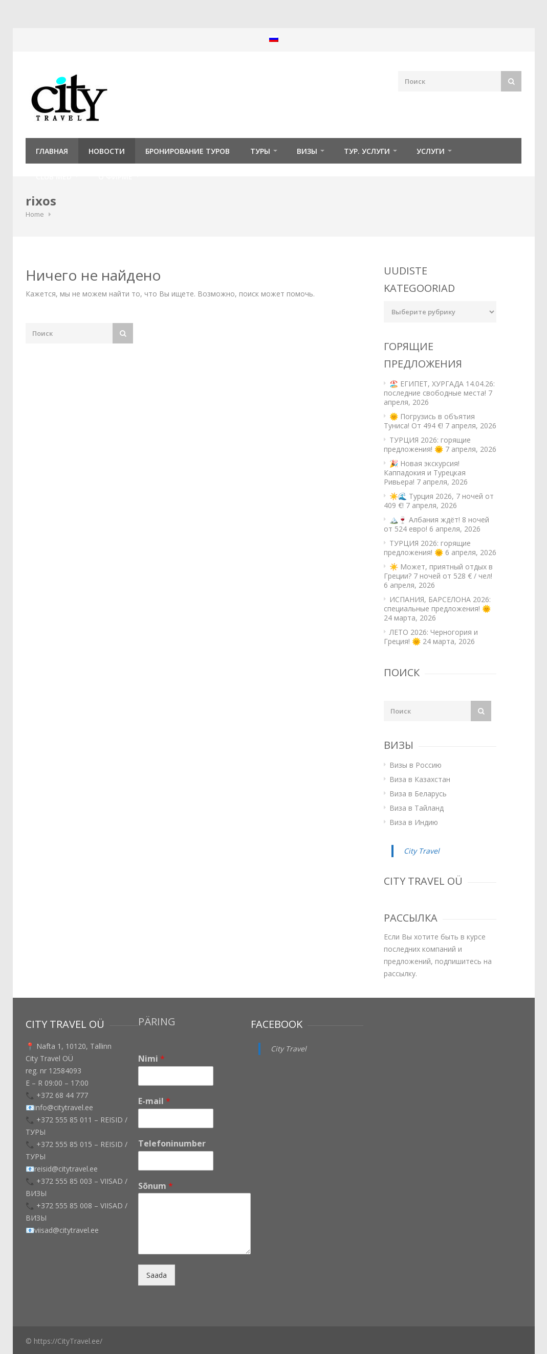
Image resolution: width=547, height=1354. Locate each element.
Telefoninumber (172, 1143)
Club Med (54, 176)
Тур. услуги (367, 151)
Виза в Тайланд (416, 808)
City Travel (422, 851)
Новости (107, 151)
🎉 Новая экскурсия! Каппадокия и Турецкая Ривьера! (425, 472)
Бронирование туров (187, 151)
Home (35, 214)
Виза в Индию (413, 822)
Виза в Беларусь (418, 793)
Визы (307, 151)
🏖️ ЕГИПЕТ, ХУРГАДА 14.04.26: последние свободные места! (439, 388)
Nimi (151, 1058)
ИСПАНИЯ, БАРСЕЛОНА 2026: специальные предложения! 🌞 (437, 603)
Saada (156, 1275)
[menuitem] (273, 38)
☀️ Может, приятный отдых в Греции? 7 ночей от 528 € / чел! (438, 571)
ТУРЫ (260, 151)
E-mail (154, 1101)
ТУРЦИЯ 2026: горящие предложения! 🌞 (427, 444)
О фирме (115, 176)
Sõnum (155, 1186)
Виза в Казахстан (419, 779)
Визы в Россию (415, 765)
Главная (52, 151)
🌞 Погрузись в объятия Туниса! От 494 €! (429, 420)
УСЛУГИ (431, 151)
